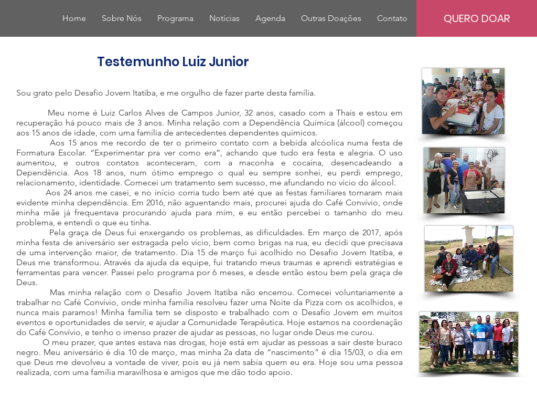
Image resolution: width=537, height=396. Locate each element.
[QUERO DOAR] (476, 18)
